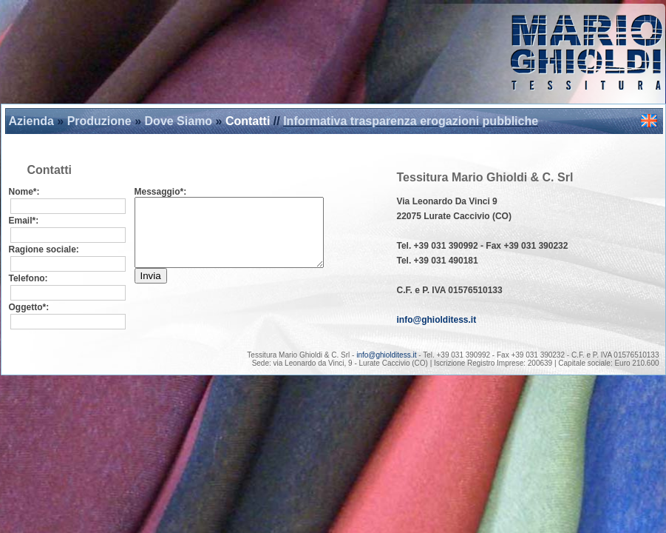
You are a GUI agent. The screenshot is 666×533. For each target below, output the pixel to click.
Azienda (31, 121)
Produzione (99, 121)
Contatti (247, 121)
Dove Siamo (179, 121)
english (649, 120)
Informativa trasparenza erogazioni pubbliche (410, 121)
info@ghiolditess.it (437, 320)
